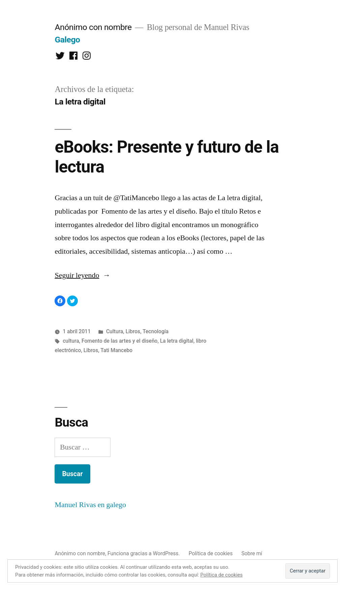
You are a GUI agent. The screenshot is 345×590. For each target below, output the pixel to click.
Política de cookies (211, 553)
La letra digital (176, 341)
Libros (133, 331)
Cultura (114, 331)
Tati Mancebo (116, 350)
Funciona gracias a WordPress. (144, 553)
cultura (71, 341)
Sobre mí (251, 553)
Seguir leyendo (82, 275)
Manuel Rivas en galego (90, 504)
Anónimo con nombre (93, 27)
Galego (67, 39)
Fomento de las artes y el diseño (120, 341)
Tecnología (155, 331)
